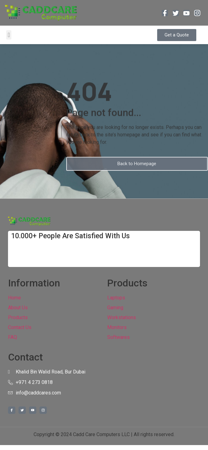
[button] (8, 35)
